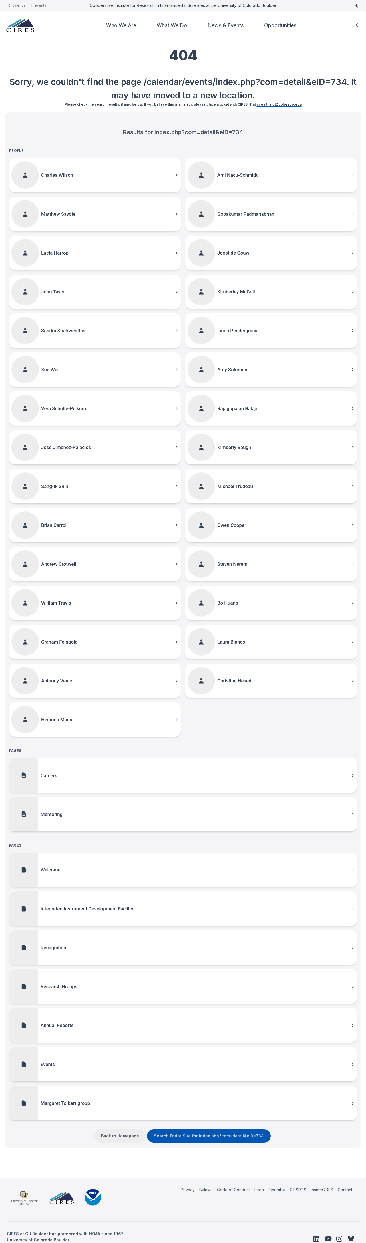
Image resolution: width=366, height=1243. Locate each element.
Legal (259, 1189)
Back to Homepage (120, 1135)
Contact (345, 1189)
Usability (277, 1189)
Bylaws (205, 1189)
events (40, 5)
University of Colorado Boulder (38, 1239)
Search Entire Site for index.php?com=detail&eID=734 (209, 1135)
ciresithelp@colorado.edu (279, 104)
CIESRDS (298, 1189)
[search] (358, 25)
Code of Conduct (233, 1189)
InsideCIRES (322, 1189)
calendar (19, 5)
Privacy (188, 1189)
